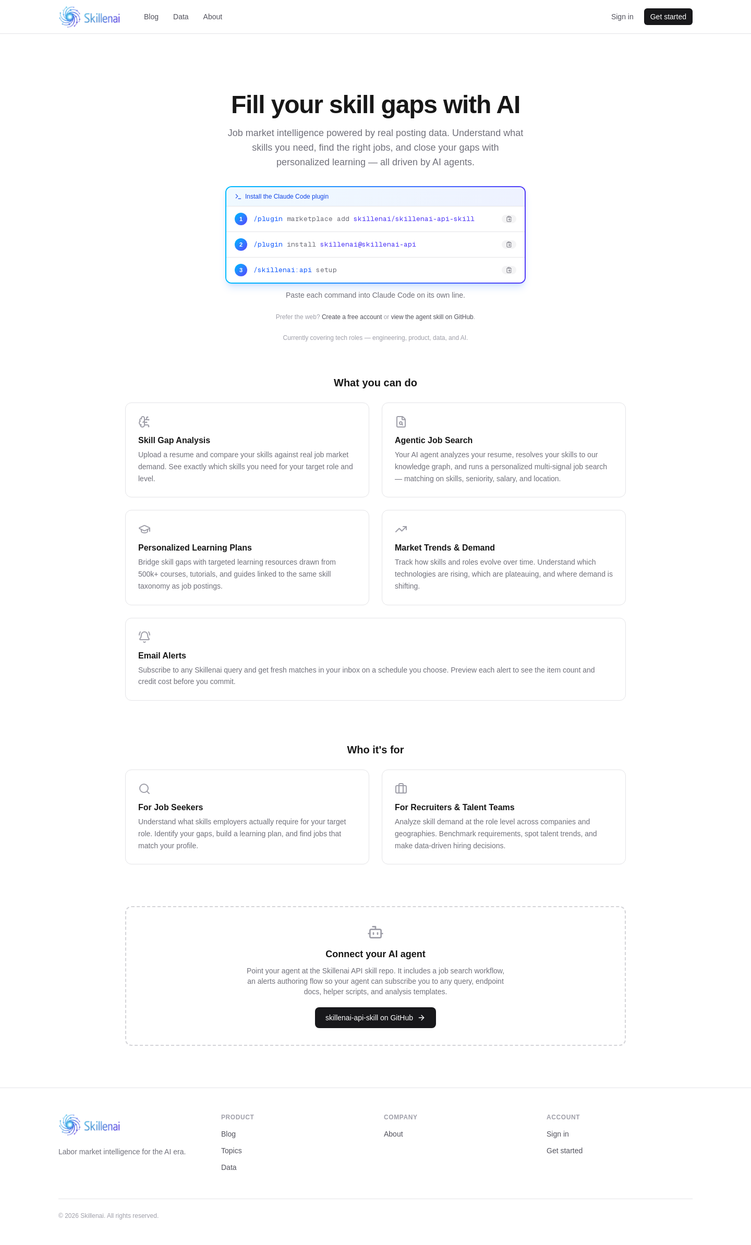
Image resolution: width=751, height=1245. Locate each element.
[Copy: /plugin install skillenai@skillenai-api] (375, 245)
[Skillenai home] (89, 17)
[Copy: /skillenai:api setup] (375, 270)
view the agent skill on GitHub (432, 317)
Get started (668, 17)
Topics (231, 1150)
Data (181, 17)
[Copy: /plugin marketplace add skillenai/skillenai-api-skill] (375, 219)
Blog (151, 17)
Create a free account (352, 317)
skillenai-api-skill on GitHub (375, 1018)
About (213, 17)
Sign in (622, 17)
